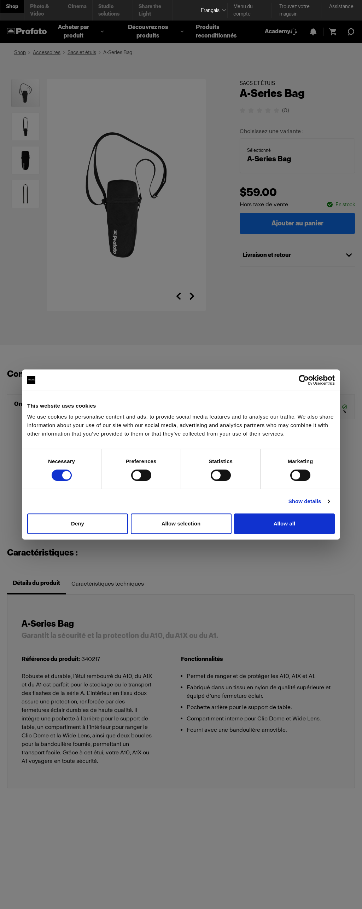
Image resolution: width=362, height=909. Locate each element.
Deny (77, 523)
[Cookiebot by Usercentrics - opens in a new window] (304, 380)
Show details (304, 501)
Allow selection (181, 523)
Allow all (285, 523)
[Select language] (211, 10)
